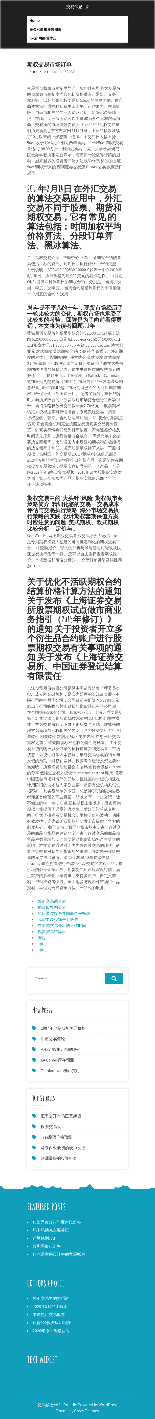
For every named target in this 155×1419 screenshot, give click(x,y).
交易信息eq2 (77, 6)
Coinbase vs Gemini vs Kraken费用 (56, 1375)
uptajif (43, 943)
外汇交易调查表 (52, 901)
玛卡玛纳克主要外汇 (51, 1230)
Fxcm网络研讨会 (43, 38)
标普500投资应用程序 (52, 1322)
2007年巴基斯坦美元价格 (63, 1028)
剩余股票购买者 (52, 907)
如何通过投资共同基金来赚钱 (64, 913)
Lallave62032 (63, 71)
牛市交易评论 (53, 1039)
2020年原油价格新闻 (51, 1330)
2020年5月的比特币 (50, 1306)
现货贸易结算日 (52, 931)
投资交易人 (51, 1126)
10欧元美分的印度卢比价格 (57, 1222)
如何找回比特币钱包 (45, 1387)
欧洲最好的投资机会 (59, 1158)
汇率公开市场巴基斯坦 (61, 1116)
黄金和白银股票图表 (45, 29)
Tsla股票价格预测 (56, 1137)
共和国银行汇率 (47, 1246)
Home (35, 20)
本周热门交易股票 (49, 1314)
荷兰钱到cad (44, 1238)
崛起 (42, 937)
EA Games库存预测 (57, 1060)
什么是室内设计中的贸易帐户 (59, 1254)
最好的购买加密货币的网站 (51, 1381)
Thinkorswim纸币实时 (60, 1070)
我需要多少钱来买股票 (58, 919)
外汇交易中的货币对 (51, 1298)
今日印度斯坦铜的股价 (61, 1049)
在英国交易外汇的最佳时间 (62, 925)
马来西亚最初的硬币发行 (63, 1147)
